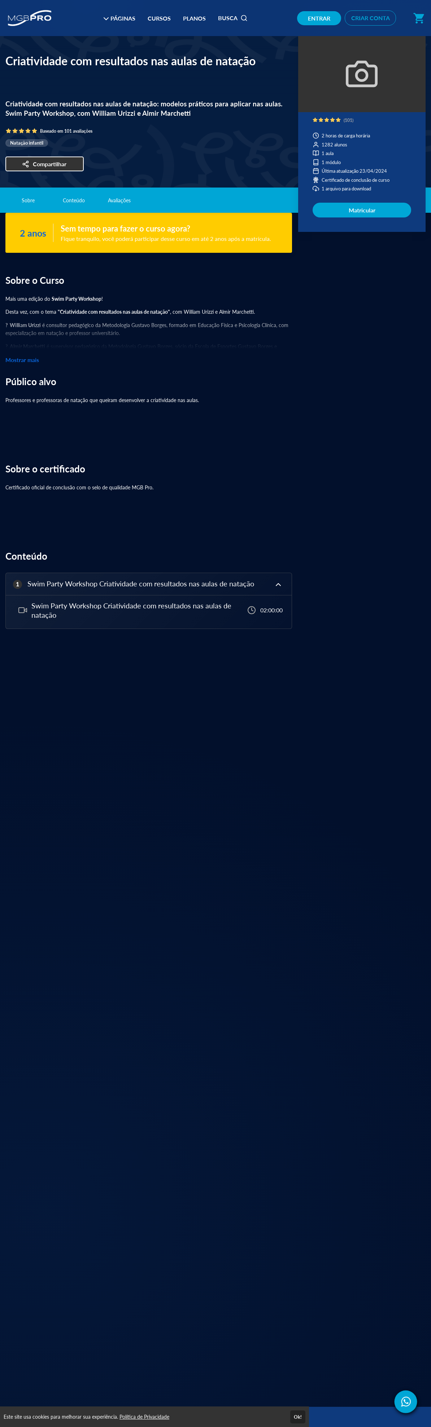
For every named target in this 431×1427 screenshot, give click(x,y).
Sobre (28, 200)
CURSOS (159, 18)
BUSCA (233, 18)
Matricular (362, 210)
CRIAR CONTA (370, 17)
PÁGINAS (119, 18)
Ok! (298, 1417)
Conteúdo (74, 200)
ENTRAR (319, 18)
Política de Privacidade (144, 1417)
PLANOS (194, 18)
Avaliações (119, 200)
